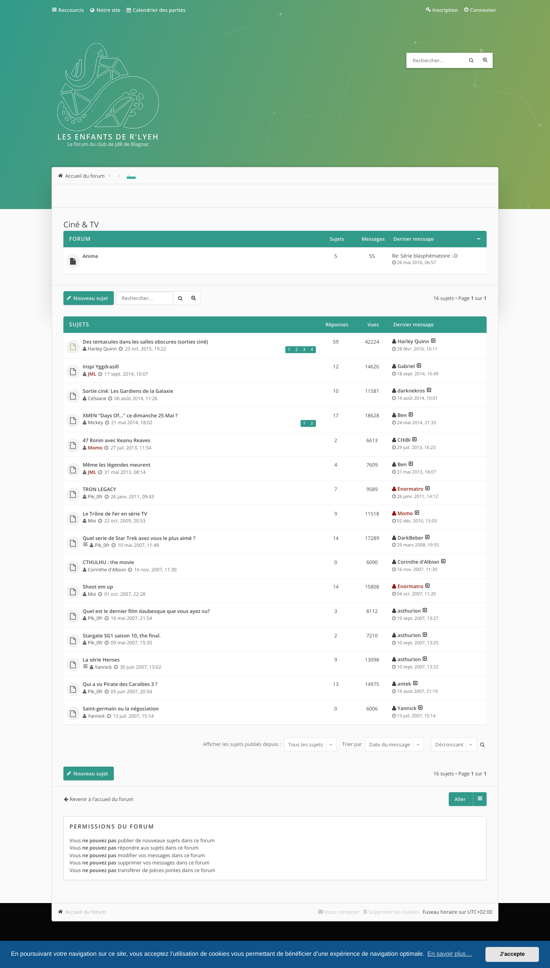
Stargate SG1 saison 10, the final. (122, 636)
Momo (95, 447)
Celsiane (97, 398)
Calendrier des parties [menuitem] (156, 9)
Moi (92, 520)
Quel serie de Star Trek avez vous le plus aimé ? (139, 538)
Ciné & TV (81, 224)
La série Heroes (101, 660)
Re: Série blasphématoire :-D (425, 255)
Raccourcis (71, 9)
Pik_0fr (95, 496)
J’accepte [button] (512, 954)
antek (404, 683)
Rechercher (471, 60)
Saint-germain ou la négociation (121, 709)
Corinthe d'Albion (107, 569)
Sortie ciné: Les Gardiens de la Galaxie (128, 391)
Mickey (95, 422)
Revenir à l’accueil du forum (101, 799)
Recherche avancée (485, 60)
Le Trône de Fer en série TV (115, 514)
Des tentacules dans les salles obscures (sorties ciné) (145, 342)
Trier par (383, 744)
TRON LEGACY (99, 489)
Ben (402, 415)
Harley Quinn (102, 348)
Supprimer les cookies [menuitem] (394, 911)
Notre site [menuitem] (104, 9)
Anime (90, 256)
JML (92, 374)
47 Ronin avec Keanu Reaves (116, 441)
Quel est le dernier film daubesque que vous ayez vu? (146, 611)
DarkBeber (410, 537)
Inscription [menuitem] (445, 9)
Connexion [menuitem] (483, 9)
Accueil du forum (85, 911)
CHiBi (404, 439)
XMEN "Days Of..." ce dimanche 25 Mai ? (130, 416)
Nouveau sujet (90, 298)
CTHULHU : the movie (108, 562)
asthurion (409, 610)
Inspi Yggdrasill (101, 367)
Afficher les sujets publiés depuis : (270, 744)
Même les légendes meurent (117, 465)
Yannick (103, 667)
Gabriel (406, 366)
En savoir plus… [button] (449, 954)
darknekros (411, 390)
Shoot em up (98, 587)
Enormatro (411, 488)
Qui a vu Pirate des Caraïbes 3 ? (120, 684)
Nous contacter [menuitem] (341, 911)
